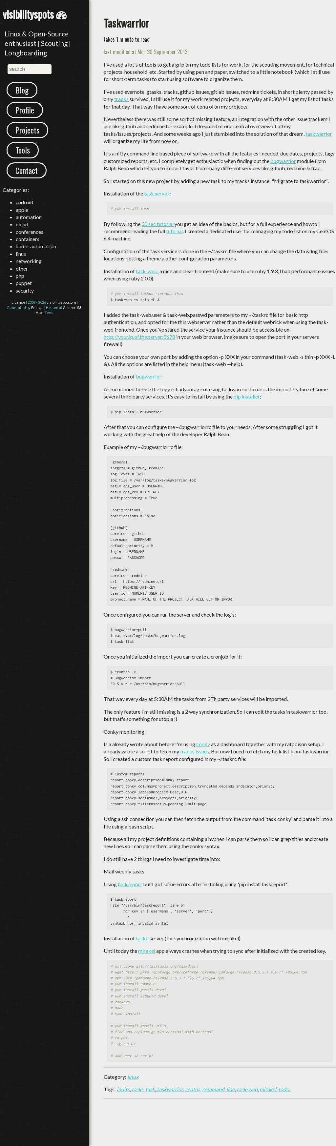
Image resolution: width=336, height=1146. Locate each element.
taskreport (130, 884)
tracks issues (194, 751)
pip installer (247, 396)
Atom (40, 312)
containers (27, 239)
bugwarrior (283, 161)
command (213, 1089)
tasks (137, 1089)
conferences (29, 232)
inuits (123, 1089)
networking (29, 261)
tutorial (174, 231)
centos (192, 1089)
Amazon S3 (72, 307)
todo (283, 1089)
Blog (22, 90)
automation (29, 217)
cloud (22, 224)
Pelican (37, 307)
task (150, 1089)
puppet (24, 283)
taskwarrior (318, 134)
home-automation (36, 246)
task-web (147, 271)
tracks (121, 99)
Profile (24, 110)
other (22, 268)
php (20, 276)
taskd (142, 938)
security (25, 290)
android (24, 202)
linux (21, 254)
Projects (27, 130)
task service (157, 193)
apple (22, 210)
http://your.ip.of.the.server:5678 (139, 337)
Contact (26, 170)
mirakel (146, 951)
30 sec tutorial (157, 224)
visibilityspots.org (61, 302)
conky (203, 744)
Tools (22, 150)
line (230, 1089)
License (18, 302)
